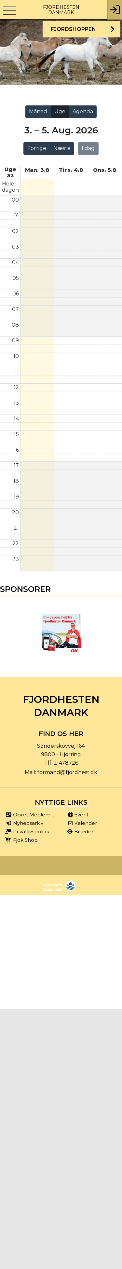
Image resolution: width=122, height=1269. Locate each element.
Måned (38, 111)
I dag (88, 148)
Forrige (36, 148)
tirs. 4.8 (71, 170)
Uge (59, 111)
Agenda (83, 111)
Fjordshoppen (73, 29)
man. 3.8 (37, 170)
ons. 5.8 (104, 170)
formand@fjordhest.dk (67, 772)
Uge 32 (10, 172)
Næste (62, 148)
